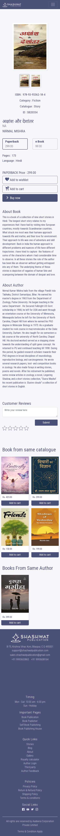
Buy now (12, 198)
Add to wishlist (16, 179)
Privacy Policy (30, 786)
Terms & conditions (30, 797)
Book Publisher (30, 721)
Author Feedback (30, 770)
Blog (30, 747)
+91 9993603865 (20, 659)
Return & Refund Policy (30, 790)
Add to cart (14, 188)
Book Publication (30, 717)
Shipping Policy (30, 794)
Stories (30, 744)
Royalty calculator (30, 759)
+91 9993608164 (39, 659)
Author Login (30, 763)
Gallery (30, 755)
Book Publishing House (30, 728)
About (30, 751)
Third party (30, 767)
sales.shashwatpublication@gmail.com (30, 654)
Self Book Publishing (30, 724)
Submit (46, 422)
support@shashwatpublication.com (30, 650)
